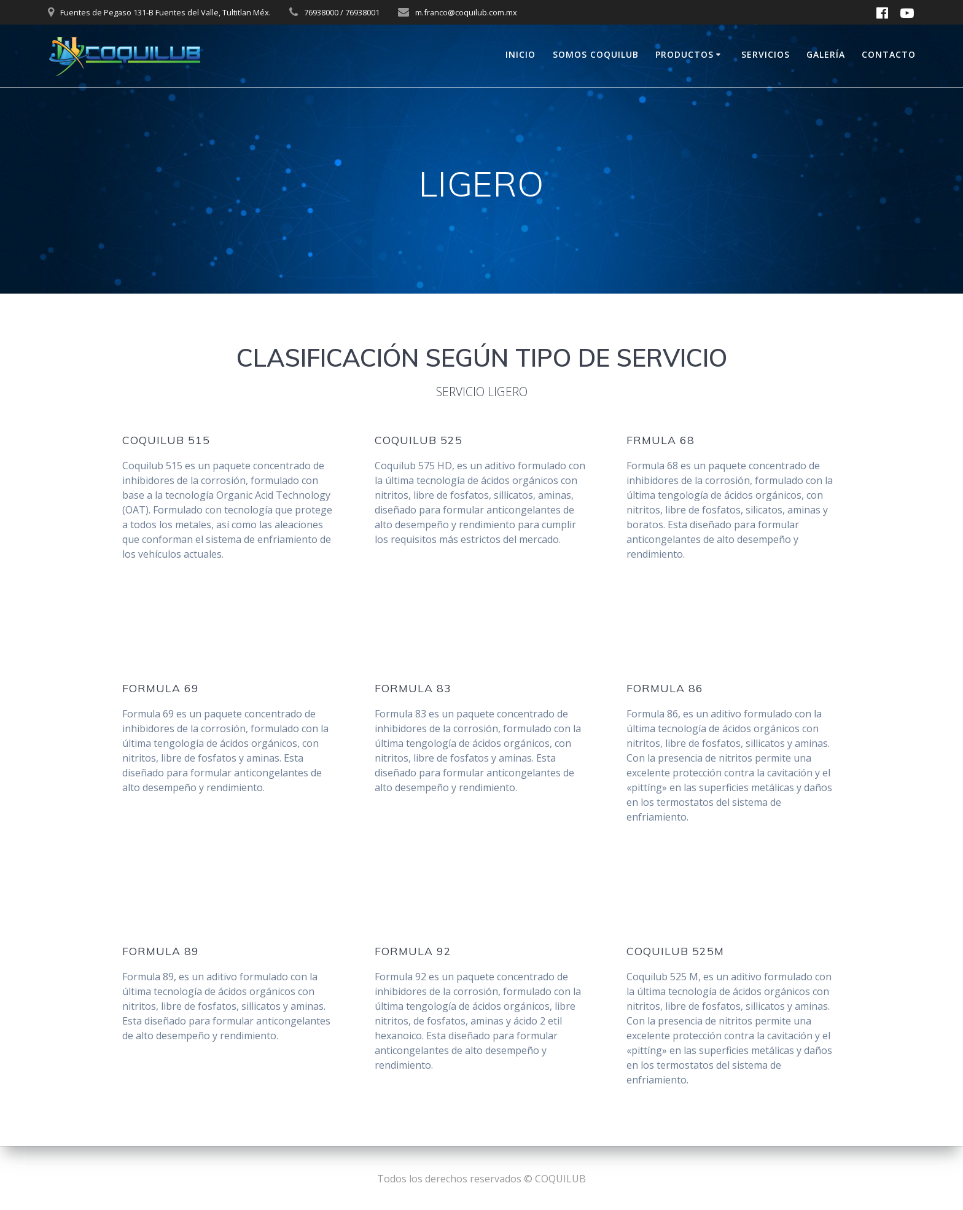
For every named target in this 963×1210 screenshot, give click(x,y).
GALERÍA (825, 54)
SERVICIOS (765, 54)
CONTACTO (889, 54)
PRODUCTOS (684, 54)
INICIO (520, 54)
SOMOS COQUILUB (596, 54)
